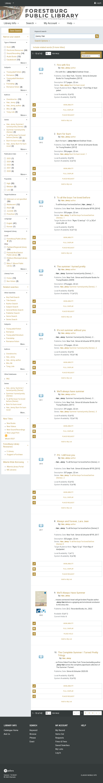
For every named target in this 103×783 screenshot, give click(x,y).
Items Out (59, 734)
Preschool (11, 214)
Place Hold (53, 633)
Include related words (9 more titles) (49, 47)
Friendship (11, 84)
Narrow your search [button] (11, 37)
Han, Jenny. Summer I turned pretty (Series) (15, 125)
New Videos (11, 427)
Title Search (11, 301)
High (9, 183)
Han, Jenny (11, 103)
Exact (32, 741)
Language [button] (8, 219)
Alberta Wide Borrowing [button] (13, 462)
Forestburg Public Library (16, 240)
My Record (60, 730)
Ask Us (7, 734)
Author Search (12, 304)
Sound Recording (14, 53)
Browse (33, 734)
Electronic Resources (15, 50)
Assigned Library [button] (10, 231)
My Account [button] (51, 23)
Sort (83, 53)
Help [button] (71, 23)
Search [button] (31, 23)
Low (8, 190)
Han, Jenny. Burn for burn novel (16, 145)
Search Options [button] (42, 41)
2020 (9, 171)
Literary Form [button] (9, 273)
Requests (59, 738)
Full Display (53, 110)
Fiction (9, 278)
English (10, 223)
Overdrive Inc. (12, 99)
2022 (9, 165)
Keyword (33, 730)
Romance (10, 75)
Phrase (33, 738)
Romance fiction (13, 87)
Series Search (11, 319)
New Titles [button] (8, 419)
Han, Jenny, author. (14, 106)
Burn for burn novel (14, 141)
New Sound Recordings (16, 430)
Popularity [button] (7, 179)
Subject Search (12, 307)
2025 (9, 158)
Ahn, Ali (10, 109)
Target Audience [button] (10, 194)
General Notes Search (14, 310)
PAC (8, 379)
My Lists (59, 749)
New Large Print (13, 433)
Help (83, 725)
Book (9, 47)
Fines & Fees (61, 741)
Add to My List (66, 120)
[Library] (9, 3)
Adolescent (11, 204)
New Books (11, 423)
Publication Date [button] (10, 154)
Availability (53, 104)
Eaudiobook (11, 60)
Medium (10, 187)
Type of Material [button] (10, 42)
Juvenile (10, 211)
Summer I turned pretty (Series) (16, 131)
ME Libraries (11, 470)
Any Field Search (12, 297)
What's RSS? (10, 439)
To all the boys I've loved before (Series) (16, 136)
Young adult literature (15, 78)
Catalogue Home (11, 730)
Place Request (53, 115)
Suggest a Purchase (15, 455)
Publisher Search (13, 313)
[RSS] (6, 435)
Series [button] (6, 120)
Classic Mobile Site (89, 775)
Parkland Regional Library (17, 247)
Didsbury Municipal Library (17, 258)
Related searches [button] (11, 287)
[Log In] (95, 3)
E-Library (10, 451)
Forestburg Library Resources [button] (11, 445)
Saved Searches (62, 745)
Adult (9, 208)
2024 (9, 162)
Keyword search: (41, 31)
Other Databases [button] (10, 374)
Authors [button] (7, 95)
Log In (99, 3)
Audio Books (12, 57)
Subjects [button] (7, 67)
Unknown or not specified (17, 199)
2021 (9, 168)
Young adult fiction (14, 72)
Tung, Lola (11, 112)
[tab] (15, 36)
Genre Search (11, 316)
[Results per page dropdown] (48, 53)
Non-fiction (11, 281)
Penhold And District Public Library (15, 254)
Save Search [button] (15, 30)
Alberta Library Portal (15, 467)
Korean (10, 227)
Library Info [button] (11, 23)
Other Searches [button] (9, 293)
